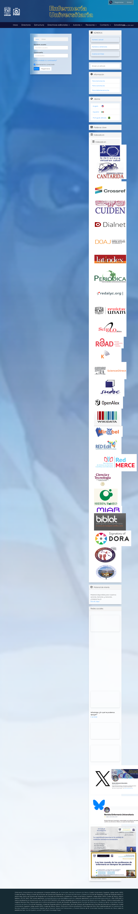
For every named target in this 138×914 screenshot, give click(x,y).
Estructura (39, 25)
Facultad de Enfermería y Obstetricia (77, 894)
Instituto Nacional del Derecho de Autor (88, 900)
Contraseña (38, 52)
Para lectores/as (98, 81)
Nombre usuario (40, 45)
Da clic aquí (95, 601)
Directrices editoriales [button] (58, 25)
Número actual (97, 40)
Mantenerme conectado (44, 64)
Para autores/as (98, 86)
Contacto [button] (105, 25)
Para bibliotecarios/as (100, 90)
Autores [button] (77, 25)
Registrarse (119, 2)
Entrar (129, 2)
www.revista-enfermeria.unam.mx (100, 898)
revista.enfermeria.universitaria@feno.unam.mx (60, 898)
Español (96, 112)
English (95, 106)
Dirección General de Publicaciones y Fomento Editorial (67, 908)
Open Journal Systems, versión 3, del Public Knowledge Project (41, 910)
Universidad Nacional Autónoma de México (74, 892)
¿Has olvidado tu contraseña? (45, 60)
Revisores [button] (91, 25)
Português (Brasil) (99, 118)
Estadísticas (119, 25)
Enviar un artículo (98, 66)
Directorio (26, 25)
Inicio (15, 25)
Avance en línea (98, 54)
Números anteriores (99, 47)
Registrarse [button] (45, 69)
